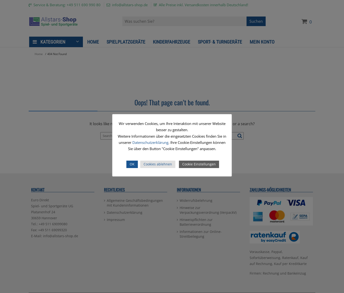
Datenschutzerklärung (150, 142)
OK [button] (132, 164)
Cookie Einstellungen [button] (199, 164)
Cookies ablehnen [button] (158, 164)
